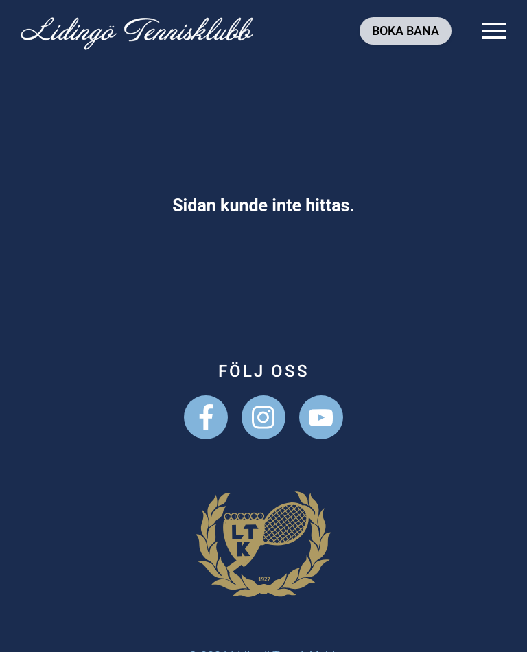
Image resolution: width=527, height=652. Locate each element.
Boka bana (405, 31)
